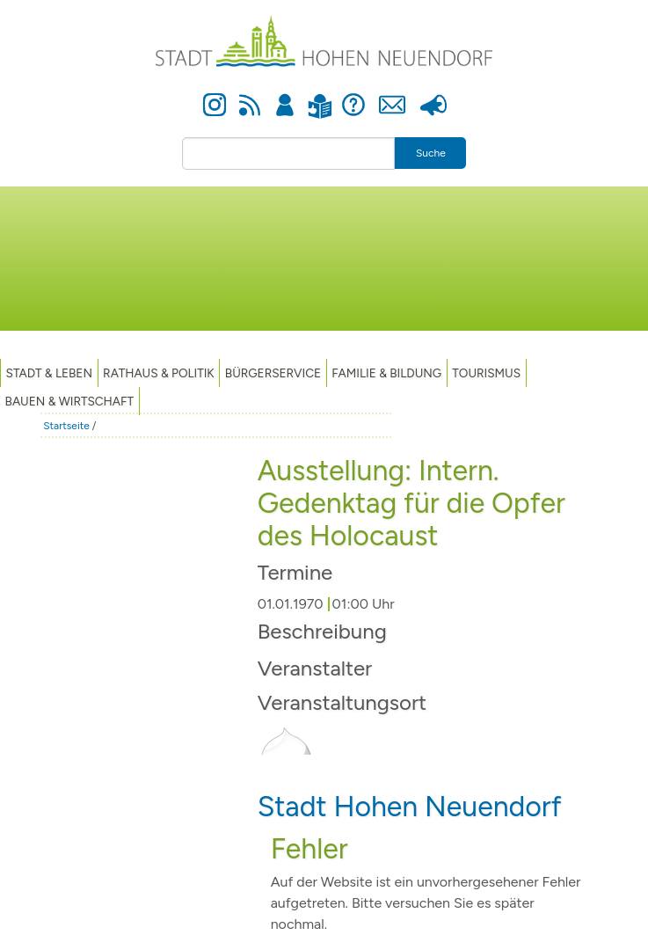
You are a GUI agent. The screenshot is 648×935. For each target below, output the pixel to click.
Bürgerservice (273, 373)
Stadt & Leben (49, 373)
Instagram (214, 95)
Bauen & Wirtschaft (69, 401)
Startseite (66, 426)
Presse (433, 95)
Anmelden (285, 95)
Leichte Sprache (319, 95)
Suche (431, 153)
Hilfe (354, 95)
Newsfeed (250, 95)
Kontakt (391, 95)
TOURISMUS (486, 373)
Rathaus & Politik (159, 373)
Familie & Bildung (386, 373)
